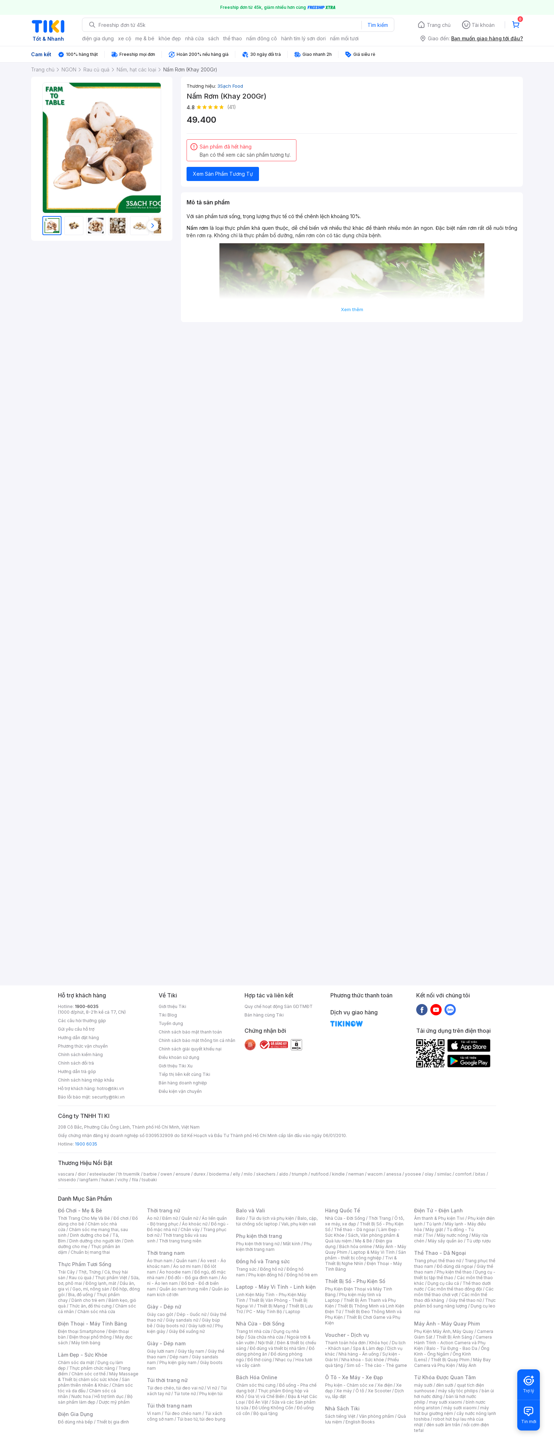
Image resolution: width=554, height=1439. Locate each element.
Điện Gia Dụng (75, 1414)
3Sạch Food (230, 86)
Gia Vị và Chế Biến (266, 1396)
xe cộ (124, 38)
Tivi (429, 1235)
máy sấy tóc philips (458, 1390)
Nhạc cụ (283, 1359)
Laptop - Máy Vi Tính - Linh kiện (276, 1287)
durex (200, 1174)
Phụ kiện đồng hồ (265, 1274)
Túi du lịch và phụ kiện (271, 1218)
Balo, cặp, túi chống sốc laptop (277, 1221)
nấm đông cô (261, 38)
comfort (463, 1174)
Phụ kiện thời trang (259, 1236)
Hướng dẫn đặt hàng (78, 1037)
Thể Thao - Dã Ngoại (440, 1253)
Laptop (292, 1311)
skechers (266, 1174)
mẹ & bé (144, 38)
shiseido (67, 1179)
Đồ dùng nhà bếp (75, 1422)
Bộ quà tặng (265, 1413)
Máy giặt (434, 1229)
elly (236, 1174)
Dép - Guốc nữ (191, 1314)
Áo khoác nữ (194, 1224)
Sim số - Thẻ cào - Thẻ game (377, 1365)
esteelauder (102, 1174)
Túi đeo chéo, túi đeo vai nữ (175, 1388)
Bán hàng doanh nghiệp (183, 1082)
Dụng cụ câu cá (443, 1283)
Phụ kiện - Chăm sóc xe (349, 1385)
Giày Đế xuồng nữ (187, 1331)
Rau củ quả (80, 1277)
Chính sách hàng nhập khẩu (86, 1080)
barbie (150, 1174)
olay (429, 1174)
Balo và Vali (250, 1210)
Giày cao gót (160, 1314)
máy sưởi (423, 1385)
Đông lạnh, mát (101, 1283)
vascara (66, 1174)
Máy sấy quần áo (445, 1240)
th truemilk (129, 1174)
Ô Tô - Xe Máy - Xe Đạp (354, 1377)
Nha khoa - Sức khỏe (362, 1359)
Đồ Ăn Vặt (258, 1402)
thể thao (232, 38)
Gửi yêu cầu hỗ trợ (76, 1029)
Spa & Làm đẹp (368, 1348)
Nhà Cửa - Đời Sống (260, 1324)
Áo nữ (153, 1218)
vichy (122, 1179)
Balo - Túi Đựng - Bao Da (451, 1348)
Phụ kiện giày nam (177, 1362)
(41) (231, 107)
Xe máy (344, 1390)
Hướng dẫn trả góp (77, 1071)
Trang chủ (438, 25)
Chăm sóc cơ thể (88, 1373)
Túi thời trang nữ (167, 1380)
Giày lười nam (160, 1351)
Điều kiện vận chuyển (180, 1091)
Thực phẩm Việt (111, 1277)
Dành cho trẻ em (88, 1300)
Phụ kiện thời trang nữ (257, 1243)
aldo (283, 1174)
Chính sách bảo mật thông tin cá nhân (197, 1040)
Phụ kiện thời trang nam (274, 1246)
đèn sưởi (444, 1385)
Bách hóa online (355, 1246)
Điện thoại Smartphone (81, 1331)
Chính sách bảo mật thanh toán (190, 1032)
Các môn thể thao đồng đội (455, 1289)
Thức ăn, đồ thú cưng (90, 1306)
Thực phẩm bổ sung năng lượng (455, 1303)
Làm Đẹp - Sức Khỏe (82, 1355)
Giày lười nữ (200, 1325)
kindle (338, 1174)
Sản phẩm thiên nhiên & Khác (94, 1382)
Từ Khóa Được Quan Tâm (445, 1377)
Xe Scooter (379, 1390)
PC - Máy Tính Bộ (264, 1311)
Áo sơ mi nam (187, 1266)
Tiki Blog (168, 1015)
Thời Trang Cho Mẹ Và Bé (84, 1218)
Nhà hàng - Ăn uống (358, 1354)
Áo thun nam (159, 1260)
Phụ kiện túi (211, 1393)
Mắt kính (291, 1243)
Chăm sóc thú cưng (256, 1385)
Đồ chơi (121, 1218)
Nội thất (265, 1342)
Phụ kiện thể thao (454, 1272)
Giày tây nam (191, 1351)
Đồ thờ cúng (259, 1359)
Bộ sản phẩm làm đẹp (95, 1399)
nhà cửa (194, 38)
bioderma (219, 1174)
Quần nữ (189, 1218)
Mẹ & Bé (363, 1240)
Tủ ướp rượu (478, 1240)
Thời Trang (380, 1218)
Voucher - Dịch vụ (347, 1335)
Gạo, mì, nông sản (90, 1289)
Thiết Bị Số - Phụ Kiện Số (355, 1281)
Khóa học (378, 1342)
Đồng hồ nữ (271, 1269)
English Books (360, 1422)
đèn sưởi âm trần (443, 1424)
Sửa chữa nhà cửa (265, 1337)
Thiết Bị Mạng (271, 1306)
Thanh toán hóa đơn (345, 1342)
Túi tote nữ (185, 1393)
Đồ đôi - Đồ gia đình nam (193, 1277)
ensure (183, 1174)
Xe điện (385, 1385)
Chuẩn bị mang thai (90, 1252)
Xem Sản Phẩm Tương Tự (223, 174)
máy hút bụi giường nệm (451, 1410)
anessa (393, 1174)
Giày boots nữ (170, 1325)
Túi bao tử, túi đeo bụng (201, 1419)
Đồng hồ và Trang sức (263, 1261)
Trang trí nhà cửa (253, 1331)
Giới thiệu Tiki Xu (176, 1065)
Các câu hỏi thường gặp (82, 1020)
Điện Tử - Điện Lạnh (438, 1210)
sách (213, 38)
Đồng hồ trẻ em (302, 1274)
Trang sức (246, 1269)
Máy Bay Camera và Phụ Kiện (452, 1362)
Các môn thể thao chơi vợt (454, 1291)
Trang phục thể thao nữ (437, 1260)
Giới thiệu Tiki (172, 1006)
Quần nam (186, 1260)
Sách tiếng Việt (340, 1416)
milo (248, 1174)
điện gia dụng (98, 38)
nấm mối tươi (344, 38)
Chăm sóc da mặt (76, 1362)
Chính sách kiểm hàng (80, 1054)
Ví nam (154, 1413)
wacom (375, 1174)
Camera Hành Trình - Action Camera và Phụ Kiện (453, 1342)
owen (166, 1174)
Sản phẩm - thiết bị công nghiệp (365, 1254)
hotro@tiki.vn (110, 1088)
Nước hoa (81, 1396)
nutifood (320, 1174)
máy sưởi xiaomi (460, 1407)
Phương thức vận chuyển (83, 1046)
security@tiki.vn (108, 1097)
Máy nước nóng (452, 1235)
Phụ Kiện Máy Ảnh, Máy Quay (443, 1331)
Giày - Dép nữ (164, 1307)
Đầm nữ (170, 1218)
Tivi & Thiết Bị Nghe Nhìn (361, 1260)
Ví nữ (212, 1388)
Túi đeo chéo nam (182, 1413)
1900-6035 (87, 1006)
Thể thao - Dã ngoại (354, 1229)
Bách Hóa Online (256, 1377)
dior (82, 1174)
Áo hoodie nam (175, 1272)
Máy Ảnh (467, 1365)
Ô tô (359, 1390)
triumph (299, 1174)
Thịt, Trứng (89, 1272)
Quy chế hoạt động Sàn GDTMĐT (278, 1006)
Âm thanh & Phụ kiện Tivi (439, 1218)
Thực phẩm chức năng (92, 1368)
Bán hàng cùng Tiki (264, 1015)
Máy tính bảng (85, 1342)
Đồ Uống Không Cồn (272, 1407)
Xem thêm (352, 309)
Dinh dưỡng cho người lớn (95, 1240)
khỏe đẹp (170, 38)
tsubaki (149, 1179)
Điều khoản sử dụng (179, 1057)
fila (135, 1179)
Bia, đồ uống (80, 1294)
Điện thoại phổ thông (90, 1337)
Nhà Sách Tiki (342, 1408)
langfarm (88, 1179)
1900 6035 (86, 1144)
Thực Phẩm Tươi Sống (84, 1264)
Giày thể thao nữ (465, 1300)
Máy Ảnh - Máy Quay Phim (447, 1324)
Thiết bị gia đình (112, 1422)
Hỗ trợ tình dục (109, 1396)
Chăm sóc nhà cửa (96, 1311)
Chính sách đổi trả (76, 1063)
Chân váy (190, 1229)
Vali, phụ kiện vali (298, 1224)
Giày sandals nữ (182, 1320)
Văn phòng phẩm (376, 1416)
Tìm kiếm (377, 25)
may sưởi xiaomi (445, 1402)
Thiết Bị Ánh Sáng (454, 1337)
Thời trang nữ (163, 1210)
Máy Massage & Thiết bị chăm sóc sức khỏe (98, 1376)
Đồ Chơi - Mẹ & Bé (80, 1210)
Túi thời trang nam (169, 1406)
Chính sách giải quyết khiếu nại (190, 1048)
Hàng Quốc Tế (342, 1210)
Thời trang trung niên (180, 1240)
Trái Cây (66, 1272)
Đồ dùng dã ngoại (455, 1266)
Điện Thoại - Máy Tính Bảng (92, 1324)
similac (444, 1174)
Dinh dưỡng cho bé (89, 1235)
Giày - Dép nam (166, 1343)
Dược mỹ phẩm (114, 1402)
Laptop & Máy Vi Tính (373, 1252)
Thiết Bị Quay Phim (450, 1359)
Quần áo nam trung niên (183, 1289)
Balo (240, 1218)
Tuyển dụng (171, 1023)
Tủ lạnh (433, 1224)
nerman (356, 1174)
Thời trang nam (165, 1253)
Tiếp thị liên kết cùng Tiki (184, 1074)
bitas (480, 1174)
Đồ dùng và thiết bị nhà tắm (277, 1348)
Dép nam (179, 1356)
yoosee (413, 1174)
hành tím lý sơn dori (303, 38)
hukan (107, 1179)
